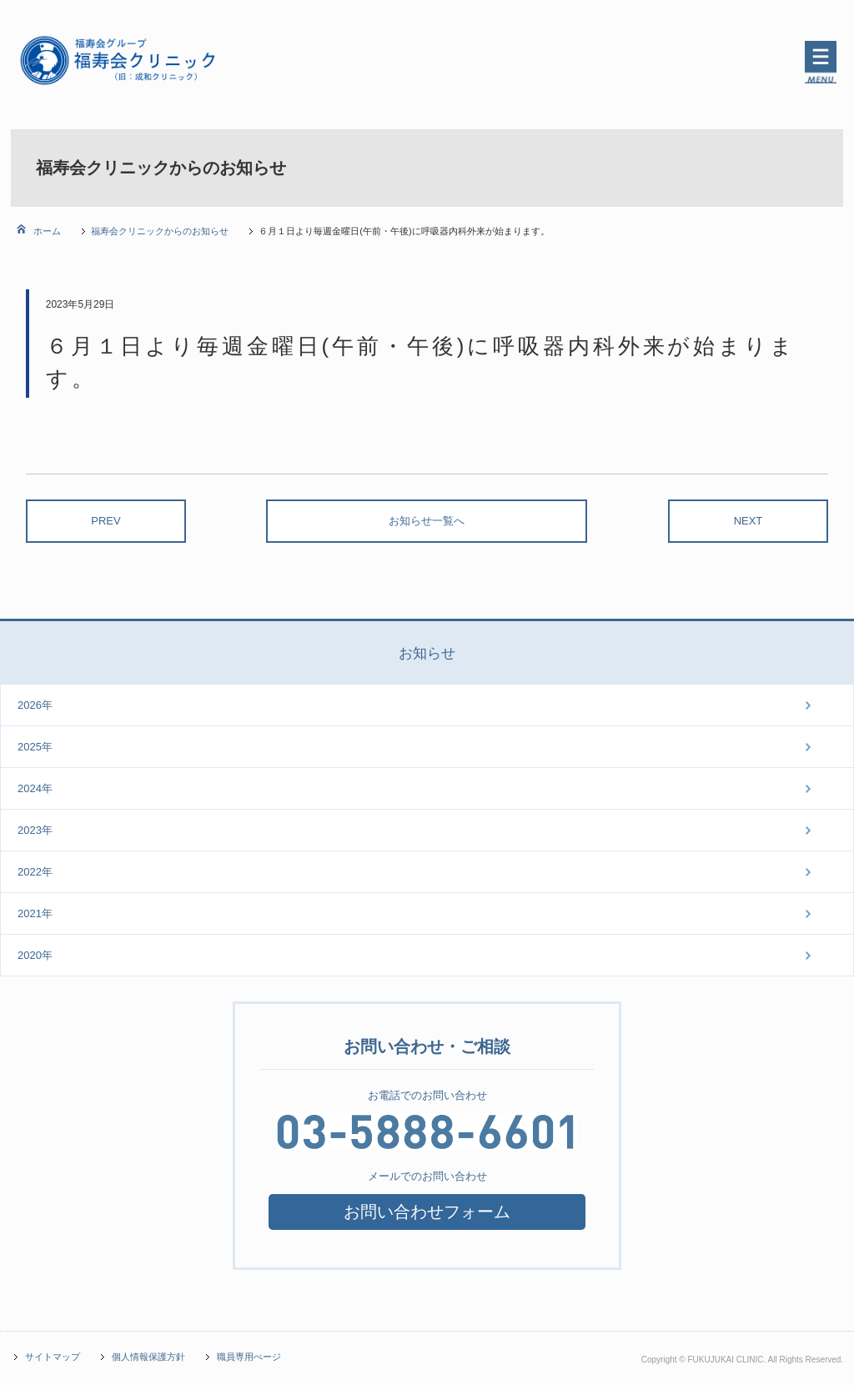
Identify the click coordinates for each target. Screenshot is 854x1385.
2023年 (35, 830)
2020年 (35, 955)
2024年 (35, 788)
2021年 (35, 913)
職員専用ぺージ (249, 1357)
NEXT (748, 520)
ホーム (46, 231)
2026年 (35, 705)
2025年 (35, 746)
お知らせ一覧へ (427, 520)
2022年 (35, 872)
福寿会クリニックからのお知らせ (160, 231)
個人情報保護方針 (148, 1357)
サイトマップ (52, 1357)
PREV (105, 520)
